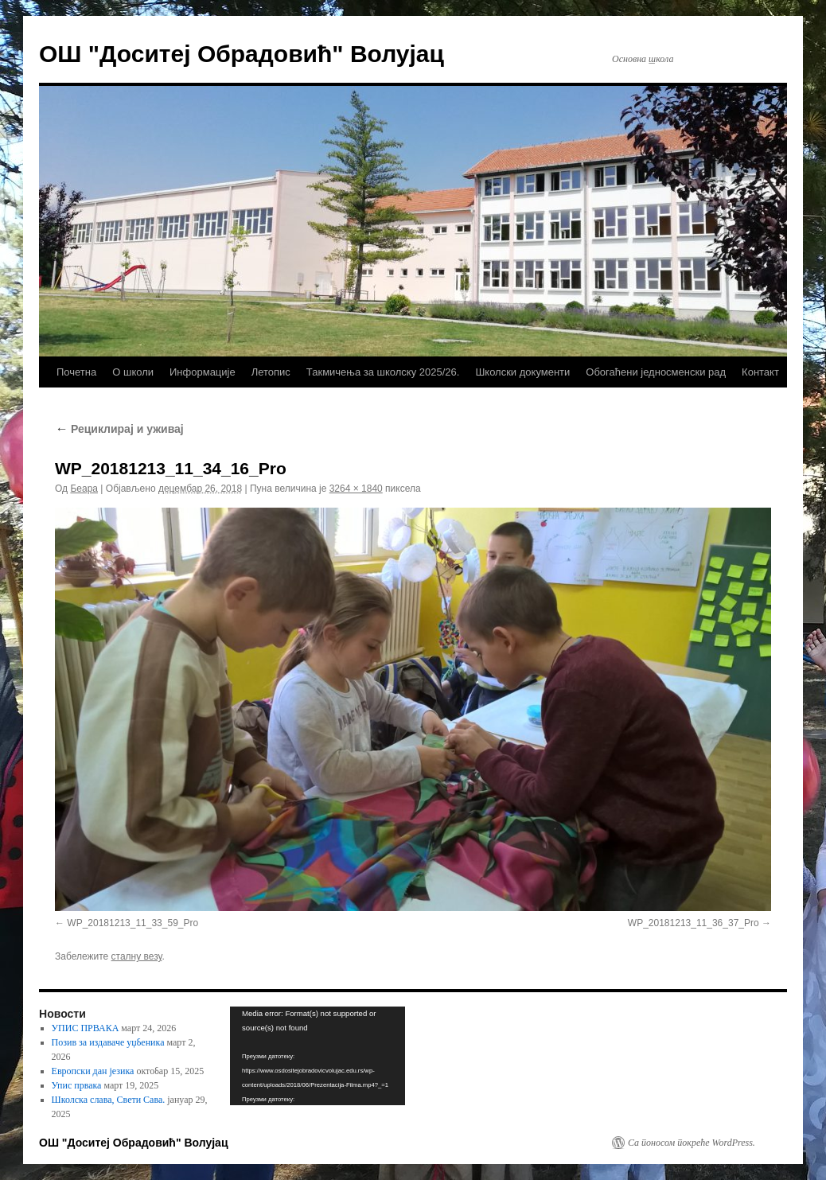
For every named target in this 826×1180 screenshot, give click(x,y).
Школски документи (522, 372)
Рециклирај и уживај (119, 429)
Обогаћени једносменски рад (656, 372)
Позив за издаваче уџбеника (108, 1042)
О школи (133, 372)
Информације (202, 372)
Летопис (270, 372)
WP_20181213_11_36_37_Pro (693, 923)
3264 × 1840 (356, 488)
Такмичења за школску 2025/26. (383, 372)
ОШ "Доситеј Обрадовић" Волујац (241, 54)
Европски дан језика (93, 1071)
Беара (84, 488)
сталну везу (136, 956)
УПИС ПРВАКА (85, 1028)
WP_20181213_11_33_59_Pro (132, 923)
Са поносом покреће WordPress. (691, 1142)
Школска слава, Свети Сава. (109, 1099)
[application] (317, 1056)
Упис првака (77, 1085)
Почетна (76, 372)
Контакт (760, 372)
